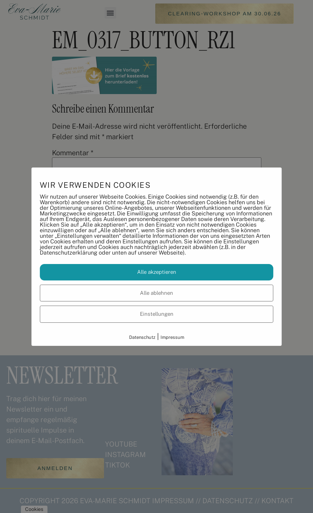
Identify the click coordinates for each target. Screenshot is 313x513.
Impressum (172, 337)
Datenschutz (142, 337)
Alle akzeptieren (156, 272)
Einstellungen (156, 314)
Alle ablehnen (156, 293)
